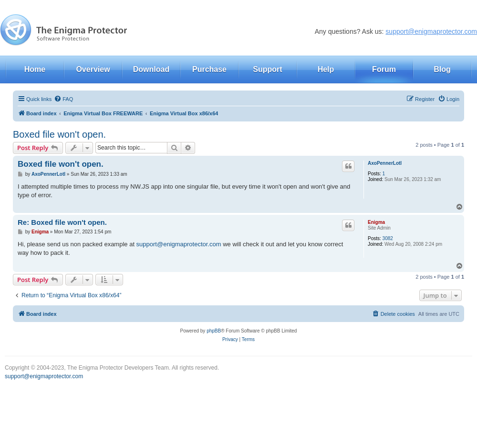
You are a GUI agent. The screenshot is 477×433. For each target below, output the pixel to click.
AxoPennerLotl (385, 163)
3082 (388, 238)
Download (151, 69)
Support (267, 69)
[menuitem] (63, 99)
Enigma (376, 222)
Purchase (209, 69)
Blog (442, 69)
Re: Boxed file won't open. (62, 222)
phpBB (214, 330)
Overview (93, 69)
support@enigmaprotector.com (431, 31)
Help (326, 69)
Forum (384, 69)
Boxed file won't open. (59, 134)
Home (34, 69)
